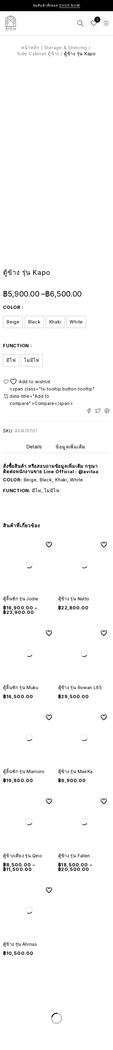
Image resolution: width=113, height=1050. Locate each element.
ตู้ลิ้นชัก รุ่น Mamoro (24, 771)
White (76, 322)
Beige (13, 322)
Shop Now (69, 5)
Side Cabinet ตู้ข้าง (38, 53)
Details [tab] (34, 447)
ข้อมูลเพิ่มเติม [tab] (70, 447)
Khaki (55, 322)
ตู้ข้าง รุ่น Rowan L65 (80, 687)
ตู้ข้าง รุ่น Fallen (74, 856)
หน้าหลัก (30, 47)
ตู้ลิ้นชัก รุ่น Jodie (20, 599)
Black (34, 322)
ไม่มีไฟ (31, 360)
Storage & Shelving (65, 47)
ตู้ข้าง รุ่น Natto (73, 599)
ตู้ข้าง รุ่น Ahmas (20, 944)
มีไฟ (11, 360)
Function (16, 345)
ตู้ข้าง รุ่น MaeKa (75, 771)
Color (11, 307)
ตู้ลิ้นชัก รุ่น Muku (20, 687)
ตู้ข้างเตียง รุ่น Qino (22, 856)
